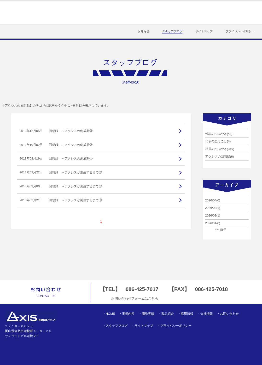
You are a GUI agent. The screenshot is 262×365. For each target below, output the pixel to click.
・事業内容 (126, 313)
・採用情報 (185, 313)
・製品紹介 (166, 313)
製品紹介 (160, 12)
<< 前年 (220, 229)
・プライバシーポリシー (174, 325)
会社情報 (214, 12)
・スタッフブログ (115, 325)
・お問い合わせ (228, 313)
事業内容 (107, 12)
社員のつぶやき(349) (219, 149)
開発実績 (134, 12)
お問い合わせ (244, 12)
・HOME (109, 313)
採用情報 (187, 12)
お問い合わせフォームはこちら (134, 298)
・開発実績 (146, 313)
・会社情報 (205, 313)
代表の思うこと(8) (218, 141)
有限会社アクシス (29, 12)
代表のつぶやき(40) (219, 134)
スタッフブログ (172, 31)
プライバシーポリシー (240, 31)
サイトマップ (204, 31)
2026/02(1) (212, 215)
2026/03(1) (212, 208)
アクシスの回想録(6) (219, 156)
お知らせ (143, 31)
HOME (85, 12)
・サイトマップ (142, 325)
